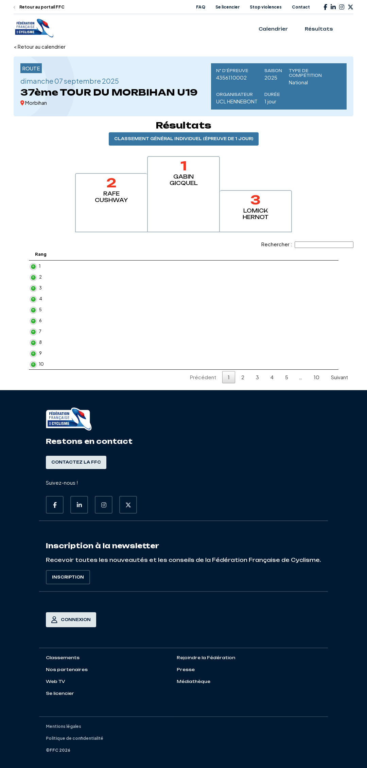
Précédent (203, 377)
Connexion (71, 619)
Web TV (55, 681)
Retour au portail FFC (39, 7)
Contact (301, 7)
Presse (186, 669)
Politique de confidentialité (74, 738)
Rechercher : (307, 244)
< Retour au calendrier (40, 46)
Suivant (339, 377)
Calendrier (273, 29)
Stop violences (266, 7)
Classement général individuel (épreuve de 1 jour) (183, 138)
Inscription (68, 577)
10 (34, 364)
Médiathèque (193, 681)
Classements (63, 657)
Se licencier (227, 7)
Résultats (319, 29)
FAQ (200, 7)
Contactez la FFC (76, 462)
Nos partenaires (67, 669)
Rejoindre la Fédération (206, 657)
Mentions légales (63, 726)
